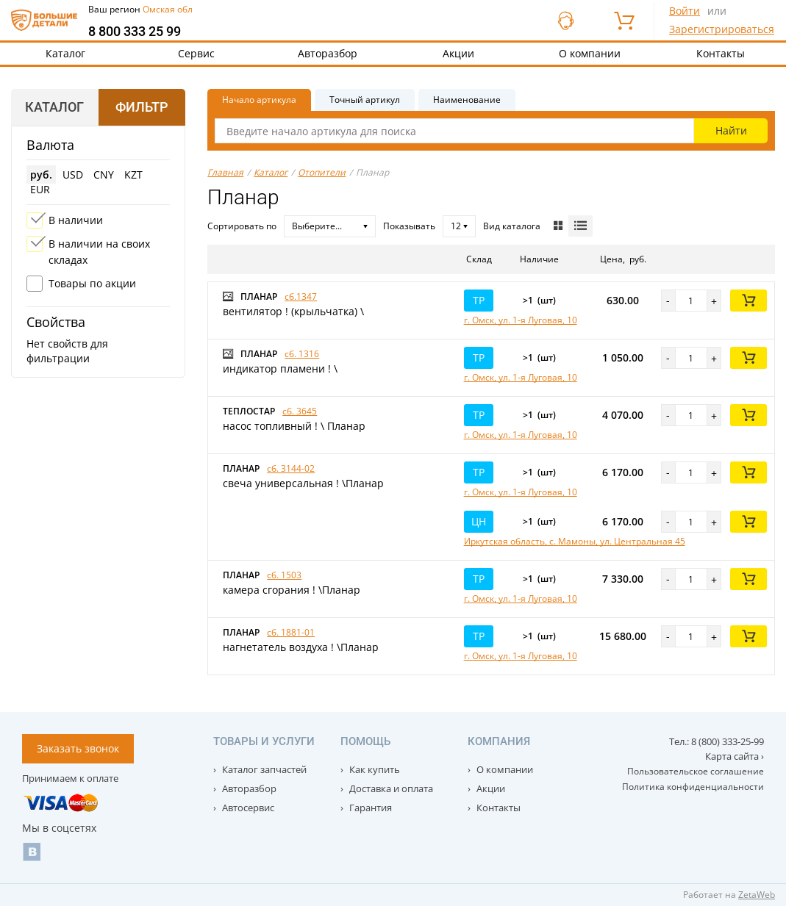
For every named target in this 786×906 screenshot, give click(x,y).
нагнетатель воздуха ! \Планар (301, 647)
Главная (225, 172)
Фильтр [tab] (141, 107)
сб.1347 (301, 296)
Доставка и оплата (390, 788)
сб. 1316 (302, 354)
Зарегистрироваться (721, 29)
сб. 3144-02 (291, 468)
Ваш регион (140, 9)
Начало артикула (259, 99)
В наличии (76, 220)
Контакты (497, 807)
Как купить (373, 769)
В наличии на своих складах (99, 252)
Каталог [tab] (54, 107)
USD (72, 174)
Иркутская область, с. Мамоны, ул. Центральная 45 (574, 541)
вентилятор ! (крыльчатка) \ (293, 311)
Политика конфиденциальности (693, 786)
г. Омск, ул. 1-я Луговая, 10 (520, 320)
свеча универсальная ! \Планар (303, 483)
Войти (684, 11)
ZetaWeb (756, 894)
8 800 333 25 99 (134, 31)
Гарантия (369, 807)
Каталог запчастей (263, 769)
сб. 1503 (284, 575)
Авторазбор (327, 53)
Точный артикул (364, 99)
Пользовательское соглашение (695, 771)
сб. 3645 (299, 411)
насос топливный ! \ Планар (294, 426)
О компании (590, 53)
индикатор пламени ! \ (280, 368)
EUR (40, 189)
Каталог (65, 53)
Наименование (467, 99)
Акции (458, 53)
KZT (133, 174)
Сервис (196, 53)
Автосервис (247, 807)
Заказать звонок (78, 748)
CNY (103, 174)
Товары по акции (92, 283)
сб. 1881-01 (291, 632)
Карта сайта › (734, 756)
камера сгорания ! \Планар (291, 590)
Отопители (322, 172)
